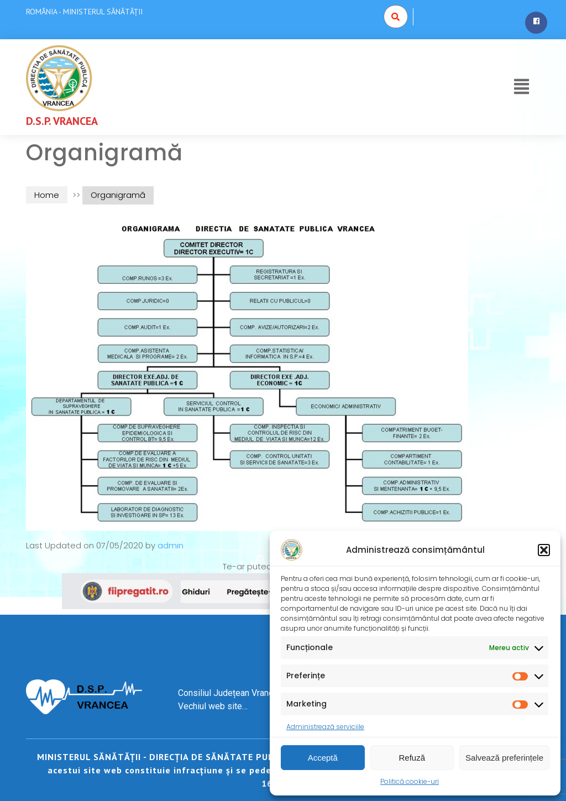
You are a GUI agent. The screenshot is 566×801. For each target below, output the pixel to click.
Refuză (412, 757)
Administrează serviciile (325, 726)
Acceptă (323, 757)
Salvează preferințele (504, 757)
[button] (543, 550)
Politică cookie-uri (409, 781)
